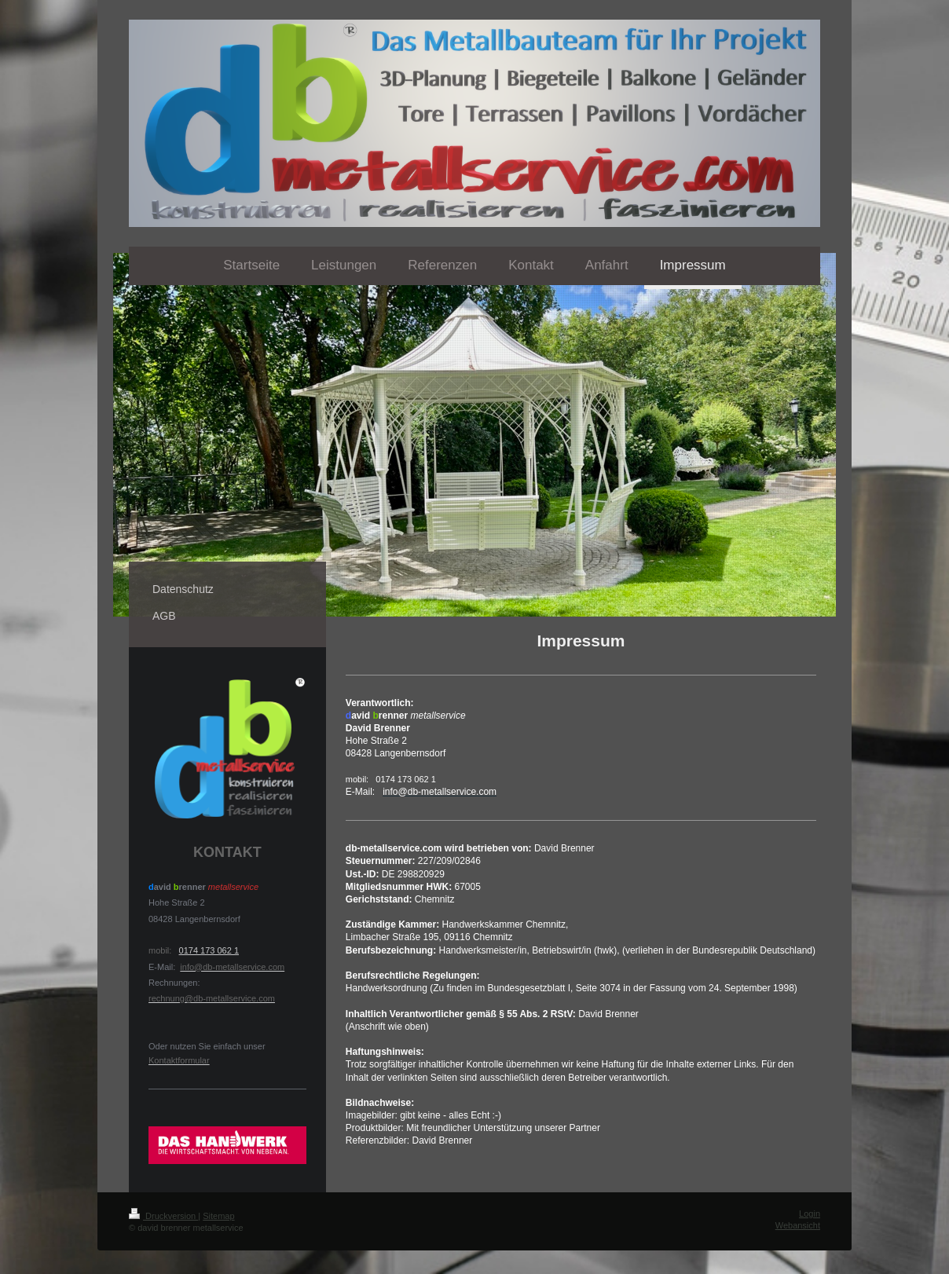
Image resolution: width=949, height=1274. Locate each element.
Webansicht (797, 1225)
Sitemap (218, 1216)
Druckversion (163, 1216)
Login (809, 1213)
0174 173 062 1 (209, 950)
